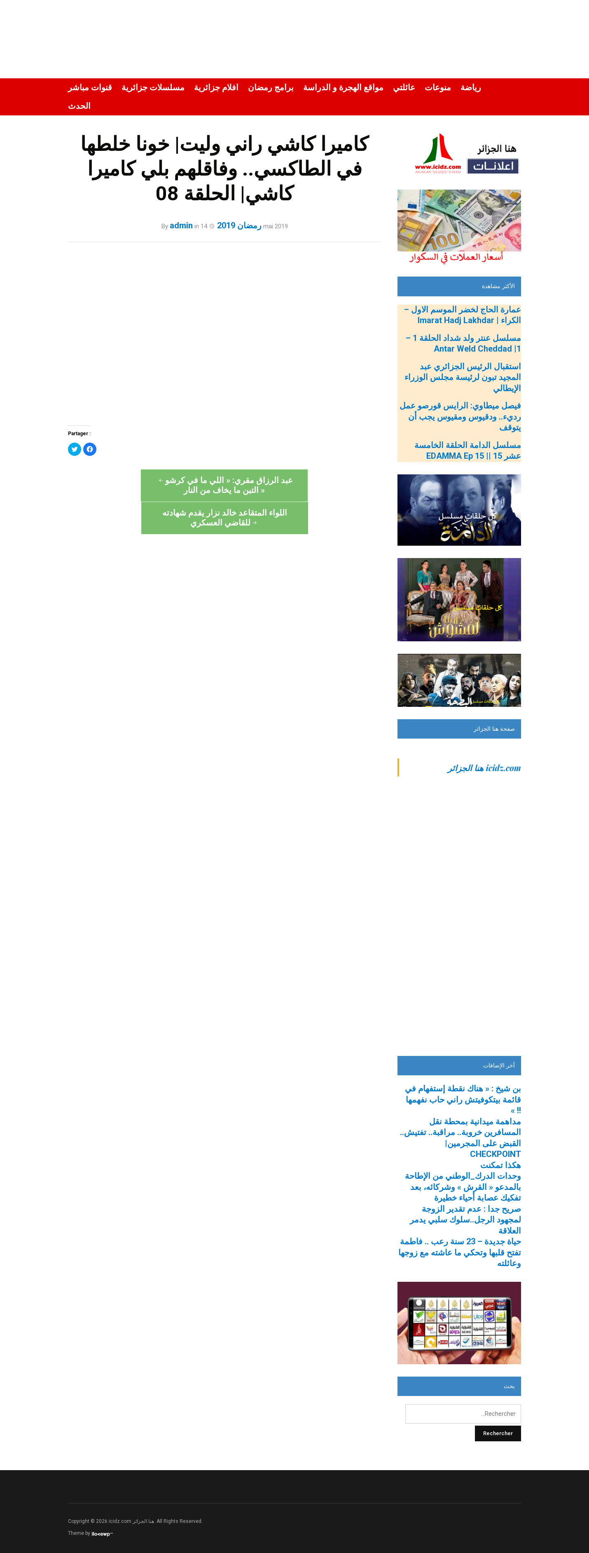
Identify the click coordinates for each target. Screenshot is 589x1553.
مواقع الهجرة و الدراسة (343, 87)
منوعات (438, 87)
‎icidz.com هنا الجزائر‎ (484, 767)
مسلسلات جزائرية (153, 87)
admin (181, 225)
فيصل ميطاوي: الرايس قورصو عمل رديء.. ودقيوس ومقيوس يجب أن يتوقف (460, 416)
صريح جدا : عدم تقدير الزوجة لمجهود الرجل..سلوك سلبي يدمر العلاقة (465, 1220)
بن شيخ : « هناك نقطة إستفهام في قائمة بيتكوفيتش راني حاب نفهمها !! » (463, 1100)
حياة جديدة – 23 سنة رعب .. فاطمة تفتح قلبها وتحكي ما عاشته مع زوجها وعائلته (459, 1253)
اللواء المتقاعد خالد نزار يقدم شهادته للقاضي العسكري (303, 485)
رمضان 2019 (239, 225)
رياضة (470, 87)
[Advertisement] (459, 920)
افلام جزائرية (216, 87)
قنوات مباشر (90, 87)
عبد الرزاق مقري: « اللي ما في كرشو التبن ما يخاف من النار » (146, 485)
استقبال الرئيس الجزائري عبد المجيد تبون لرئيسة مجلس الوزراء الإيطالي (462, 377)
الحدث (79, 106)
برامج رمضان (271, 87)
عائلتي (404, 87)
